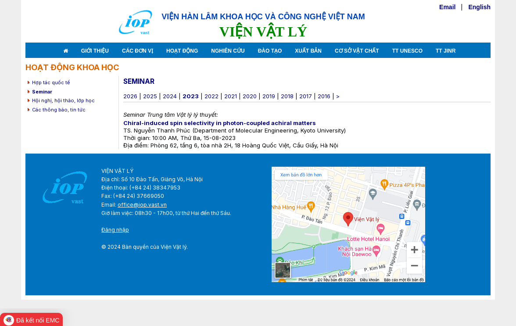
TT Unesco (407, 51)
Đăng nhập (115, 229)
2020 (250, 96)
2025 (150, 96)
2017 (305, 96)
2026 (130, 96)
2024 (170, 96)
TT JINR (445, 51)
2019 (268, 96)
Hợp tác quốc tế (51, 82)
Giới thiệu (95, 51)
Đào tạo (270, 51)
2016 (324, 96)
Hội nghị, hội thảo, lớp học (63, 100)
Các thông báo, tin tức (59, 110)
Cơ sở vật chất (357, 51)
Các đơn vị (137, 51)
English (479, 7)
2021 (230, 96)
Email (447, 7)
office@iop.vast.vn (142, 204)
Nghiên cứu (227, 51)
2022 (211, 96)
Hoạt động (182, 51)
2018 (287, 96)
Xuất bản (308, 51)
